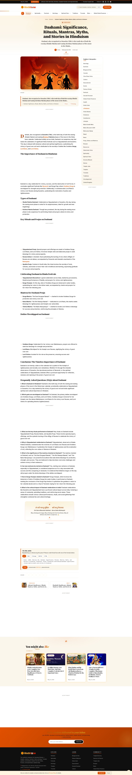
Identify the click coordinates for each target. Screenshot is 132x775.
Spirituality (86, 153)
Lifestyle (85, 121)
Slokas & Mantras (76, 758)
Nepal (85, 134)
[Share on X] (26, 92)
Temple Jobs (86, 166)
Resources (86, 147)
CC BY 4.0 (38, 567)
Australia (85, 66)
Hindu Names (87, 111)
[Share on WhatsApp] (34, 92)
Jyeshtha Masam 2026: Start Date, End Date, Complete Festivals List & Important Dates (59, 1)
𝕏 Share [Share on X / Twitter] (66, 103)
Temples (85, 169)
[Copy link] (45, 92)
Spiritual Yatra (87, 156)
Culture (85, 79)
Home (46, 19)
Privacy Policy (52, 773)
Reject (108, 773)
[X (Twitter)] (106, 2)
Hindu (58, 49)
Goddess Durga (69, 186)
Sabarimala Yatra (88, 150)
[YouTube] (111, 2)
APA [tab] (24, 556)
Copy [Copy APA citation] (25, 567)
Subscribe (107, 7)
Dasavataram (87, 82)
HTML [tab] (45, 556)
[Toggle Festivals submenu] (50, 13)
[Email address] (61, 741)
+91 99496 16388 (26, 769)
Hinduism (51, 19)
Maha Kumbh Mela (88, 124)
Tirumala (85, 172)
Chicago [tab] (34, 556)
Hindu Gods (86, 105)
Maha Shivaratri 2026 (89, 127)
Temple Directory (97, 755)
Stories (85, 163)
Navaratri (45, 186)
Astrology (85, 63)
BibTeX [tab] (40, 556)
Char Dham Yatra (88, 76)
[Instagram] (108, 2)
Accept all (101, 773)
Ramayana (26, 261)
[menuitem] (22, 13)
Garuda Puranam (88, 95)
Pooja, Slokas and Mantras (90, 140)
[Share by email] (41, 92)
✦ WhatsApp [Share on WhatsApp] (73, 103)
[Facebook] (103, 2)
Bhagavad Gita (87, 70)
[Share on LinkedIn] (37, 92)
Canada (85, 73)
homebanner (86, 118)
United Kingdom (87, 182)
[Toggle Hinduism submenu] (32, 13)
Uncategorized (87, 179)
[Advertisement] (49, 121)
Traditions (86, 176)
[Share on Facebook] (30, 92)
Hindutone (86, 115)
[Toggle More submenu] (91, 13)
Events (85, 86)
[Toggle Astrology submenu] (59, 13)
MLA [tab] (29, 556)
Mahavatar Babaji (88, 131)
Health (85, 102)
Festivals (85, 92)
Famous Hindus (87, 89)
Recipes (85, 143)
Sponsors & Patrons (98, 758)
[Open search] (89, 7)
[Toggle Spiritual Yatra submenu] (70, 13)
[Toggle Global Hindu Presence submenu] (107, 13)
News (84, 137)
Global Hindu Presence (89, 98)
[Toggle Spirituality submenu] (42, 13)
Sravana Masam (87, 160)
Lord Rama (23, 149)
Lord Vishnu (34, 149)
